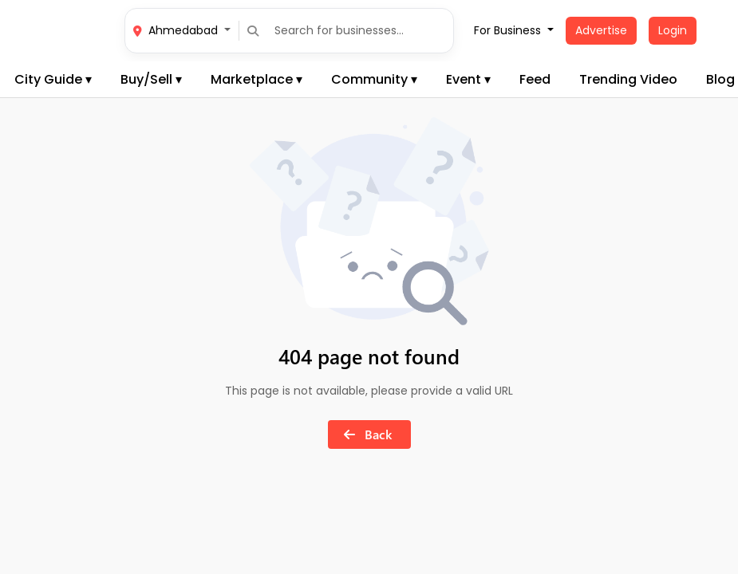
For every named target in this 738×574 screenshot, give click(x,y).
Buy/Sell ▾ (151, 79)
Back (364, 434)
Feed (535, 79)
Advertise (601, 30)
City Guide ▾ (53, 79)
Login (672, 30)
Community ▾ (374, 79)
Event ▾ (468, 79)
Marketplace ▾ (256, 79)
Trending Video (628, 79)
